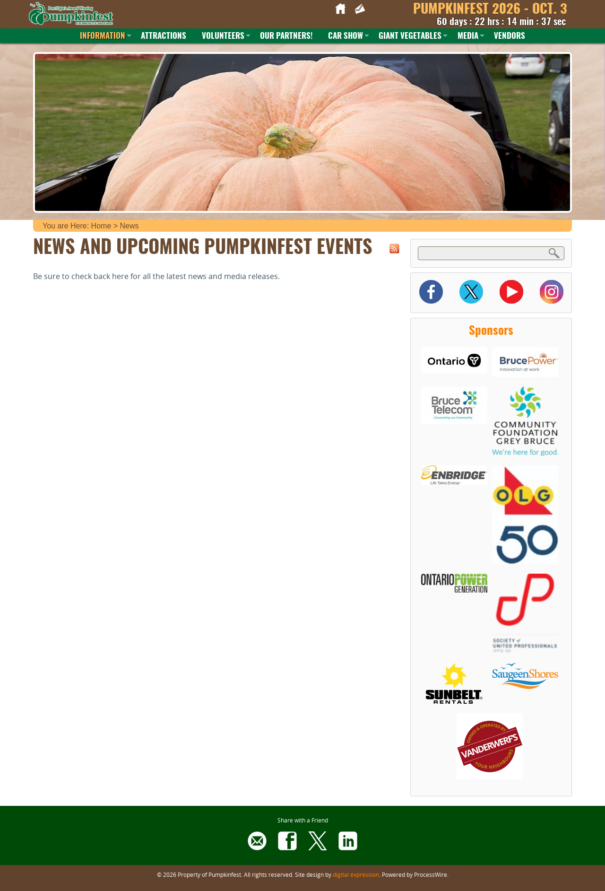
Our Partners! (286, 36)
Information (102, 36)
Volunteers (223, 36)
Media (468, 36)
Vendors (509, 36)
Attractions (163, 36)
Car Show (345, 36)
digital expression (356, 874)
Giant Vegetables (410, 36)
